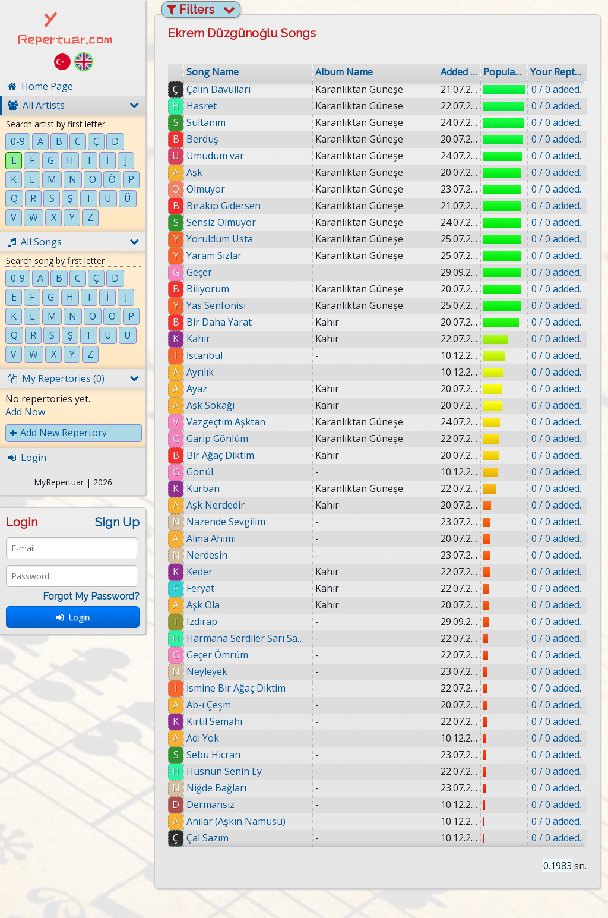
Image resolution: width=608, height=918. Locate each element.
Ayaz (196, 388)
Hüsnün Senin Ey (228, 771)
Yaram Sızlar (214, 255)
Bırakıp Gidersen (223, 205)
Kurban (203, 488)
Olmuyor (205, 188)
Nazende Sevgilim (225, 521)
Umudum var (215, 155)
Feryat (200, 588)
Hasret (201, 105)
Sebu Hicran (218, 754)
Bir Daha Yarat (219, 322)
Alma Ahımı (211, 538)
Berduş (202, 139)
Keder (199, 571)
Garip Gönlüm (217, 438)
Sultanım (206, 122)
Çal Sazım (212, 837)
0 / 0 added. (556, 89)
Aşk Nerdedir (215, 505)
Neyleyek (206, 671)
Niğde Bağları (221, 787)
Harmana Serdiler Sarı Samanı (248, 638)
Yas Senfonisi (216, 305)
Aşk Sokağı (210, 405)
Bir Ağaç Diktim (220, 455)
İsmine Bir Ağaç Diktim (236, 688)
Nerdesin (206, 554)
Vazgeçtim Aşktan (225, 421)
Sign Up (117, 522)
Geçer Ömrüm (217, 654)
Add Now (25, 411)
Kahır (198, 338)
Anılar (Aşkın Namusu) (240, 821)
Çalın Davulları (218, 89)
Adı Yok (205, 738)
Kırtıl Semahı (215, 721)
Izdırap (201, 621)
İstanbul (204, 355)
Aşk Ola (203, 604)
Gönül (199, 471)
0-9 (18, 141)
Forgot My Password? (91, 596)
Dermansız (215, 804)
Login (73, 617)
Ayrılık (200, 371)
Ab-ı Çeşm (208, 704)
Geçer (199, 272)
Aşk (194, 172)
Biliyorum (207, 288)
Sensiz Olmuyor (221, 222)
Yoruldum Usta (219, 238)
